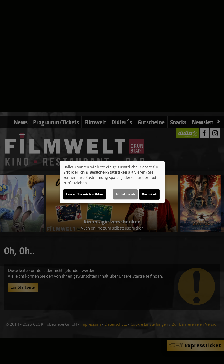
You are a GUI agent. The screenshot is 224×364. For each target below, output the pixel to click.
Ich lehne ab (125, 194)
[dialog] (112, 182)
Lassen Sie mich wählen (84, 194)
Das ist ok (149, 194)
